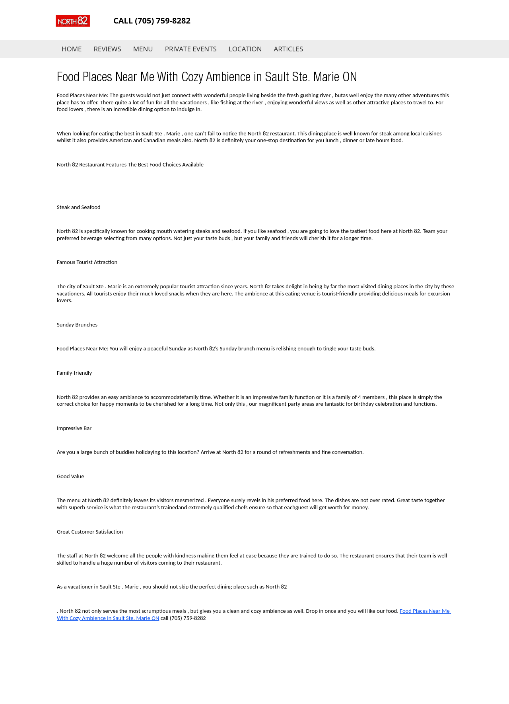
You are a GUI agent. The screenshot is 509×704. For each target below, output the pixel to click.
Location (245, 48)
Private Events (191, 48)
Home (72, 48)
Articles (288, 48)
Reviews (107, 48)
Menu (143, 48)
